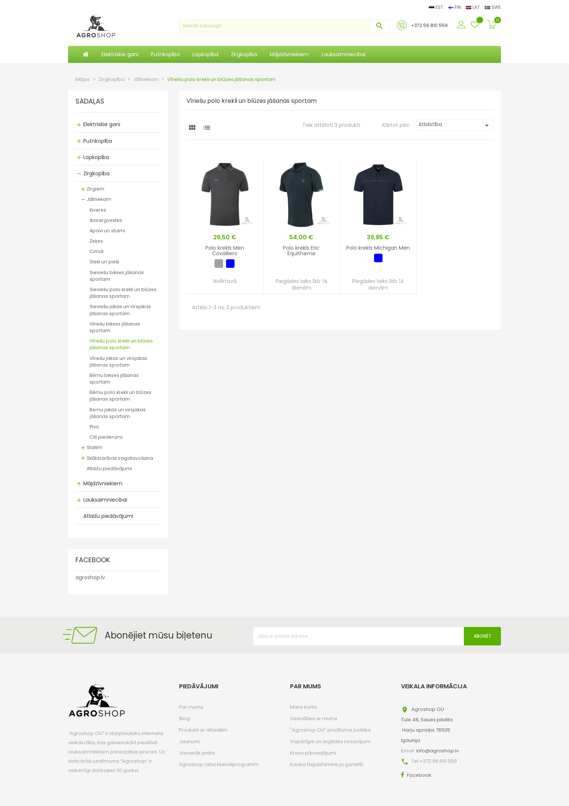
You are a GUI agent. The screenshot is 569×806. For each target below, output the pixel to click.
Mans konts (303, 707)
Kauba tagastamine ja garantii (326, 764)
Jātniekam (99, 199)
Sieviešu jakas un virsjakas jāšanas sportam (120, 309)
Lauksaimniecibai (105, 499)
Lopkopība (96, 157)
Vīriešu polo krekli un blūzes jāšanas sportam (121, 344)
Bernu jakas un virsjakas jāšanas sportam (118, 413)
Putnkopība (97, 141)
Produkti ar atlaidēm (203, 730)
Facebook (419, 775)
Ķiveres (98, 210)
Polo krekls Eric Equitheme (301, 250)
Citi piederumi (106, 437)
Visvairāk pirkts (197, 752)
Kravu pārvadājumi (313, 752)
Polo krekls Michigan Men (378, 248)
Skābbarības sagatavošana (120, 458)
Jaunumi (189, 741)
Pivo (94, 427)
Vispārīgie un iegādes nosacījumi (330, 741)
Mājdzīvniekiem (102, 483)
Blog (184, 718)
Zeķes (96, 241)
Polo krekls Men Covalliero (224, 250)
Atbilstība (454, 125)
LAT (473, 7)
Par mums (191, 707)
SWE (493, 7)
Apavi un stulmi (107, 230)
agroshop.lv (90, 577)
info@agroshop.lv (437, 750)
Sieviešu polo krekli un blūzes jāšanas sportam (123, 292)
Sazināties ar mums (313, 718)
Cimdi (97, 251)
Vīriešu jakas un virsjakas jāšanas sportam (118, 361)
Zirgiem (95, 189)
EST (436, 7)
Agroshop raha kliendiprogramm (219, 764)
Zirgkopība (96, 173)
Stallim (94, 447)
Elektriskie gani (101, 124)
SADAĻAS (89, 102)
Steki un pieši (104, 262)
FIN (455, 7)
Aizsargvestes (106, 220)
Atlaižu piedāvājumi (109, 468)
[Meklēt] (284, 26)
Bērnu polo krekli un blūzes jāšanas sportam (120, 395)
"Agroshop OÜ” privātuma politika (330, 730)
